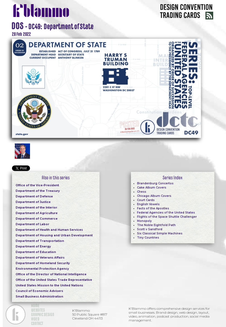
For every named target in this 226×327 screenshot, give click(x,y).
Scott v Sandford (149, 229)
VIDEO (35, 319)
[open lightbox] (106, 87)
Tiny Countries (148, 237)
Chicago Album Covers (154, 196)
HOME (35, 305)
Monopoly (144, 221)
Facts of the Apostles (153, 208)
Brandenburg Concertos (155, 183)
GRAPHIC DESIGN (42, 314)
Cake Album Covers (151, 187)
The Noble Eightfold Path (156, 225)
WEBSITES (38, 310)
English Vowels (148, 204)
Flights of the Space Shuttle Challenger (167, 217)
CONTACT (37, 323)
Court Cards (146, 200)
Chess (141, 192)
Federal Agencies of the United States (166, 212)
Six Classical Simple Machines (159, 233)
